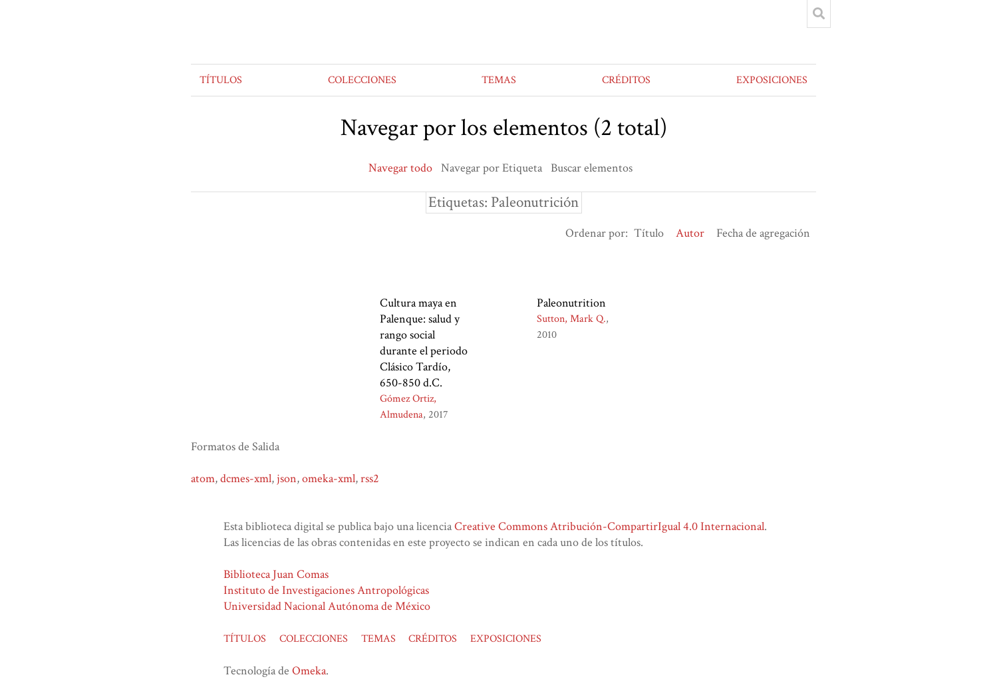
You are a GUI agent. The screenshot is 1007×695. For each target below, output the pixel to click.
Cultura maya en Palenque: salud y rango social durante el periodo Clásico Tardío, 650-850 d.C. (424, 342)
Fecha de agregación (763, 233)
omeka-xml (328, 478)
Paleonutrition (571, 303)
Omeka (309, 670)
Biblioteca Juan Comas (276, 574)
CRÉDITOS (626, 80)
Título (649, 233)
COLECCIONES (362, 80)
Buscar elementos (592, 168)
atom (203, 478)
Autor (690, 233)
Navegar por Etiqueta (491, 168)
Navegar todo (400, 168)
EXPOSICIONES (771, 80)
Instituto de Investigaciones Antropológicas (326, 590)
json (287, 478)
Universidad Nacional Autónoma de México (326, 606)
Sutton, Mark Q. (571, 319)
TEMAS (499, 80)
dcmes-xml (245, 478)
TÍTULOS (221, 80)
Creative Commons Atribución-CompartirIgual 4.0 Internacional (609, 526)
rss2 (369, 478)
